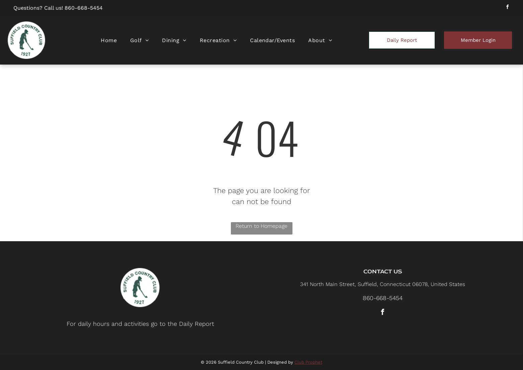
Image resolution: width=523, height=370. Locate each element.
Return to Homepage (261, 226)
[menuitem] (108, 40)
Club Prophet (308, 362)
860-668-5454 (84, 8)
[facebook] (507, 8)
